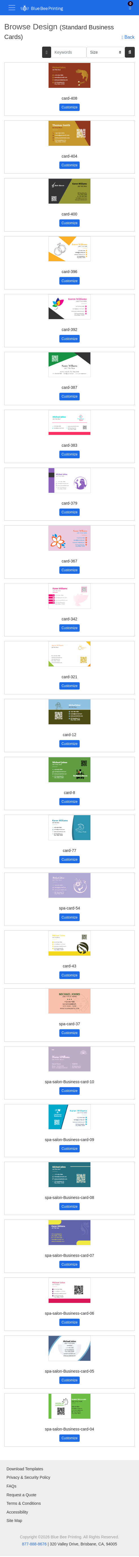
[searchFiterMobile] (46, 52)
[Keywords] (68, 52)
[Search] (130, 52)
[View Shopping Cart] (130, 7)
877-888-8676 (34, 1544)
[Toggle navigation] (11, 7)
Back (128, 37)
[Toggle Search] (120, 7)
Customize (70, 107)
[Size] (105, 52)
